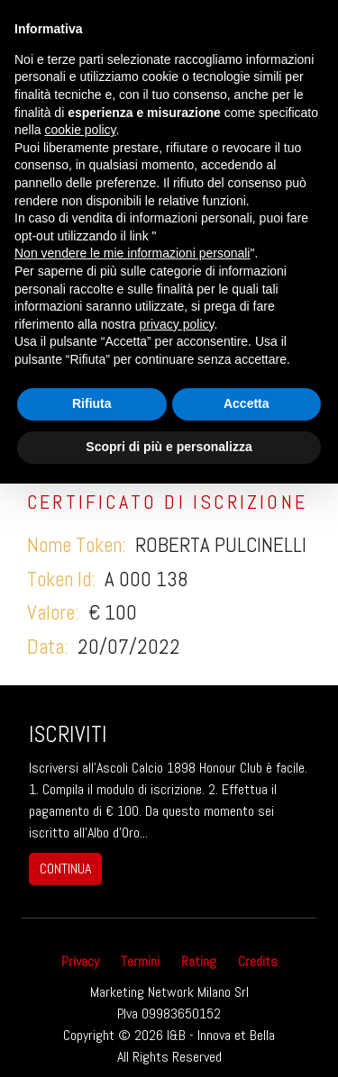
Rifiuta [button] (92, 403)
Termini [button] (140, 961)
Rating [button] (198, 961)
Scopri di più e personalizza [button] (168, 446)
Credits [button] (258, 961)
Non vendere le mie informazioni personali (132, 253)
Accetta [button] (246, 403)
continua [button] (65, 868)
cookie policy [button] (79, 129)
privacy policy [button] (177, 324)
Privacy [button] (80, 961)
